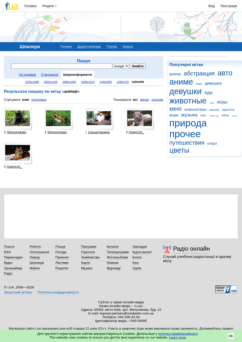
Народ (35, 257)
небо (203, 115)
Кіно (135, 263)
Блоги (137, 257)
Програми (88, 246)
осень (234, 116)
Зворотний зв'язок (18, 292)
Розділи (48, 6)
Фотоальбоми (117, 257)
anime (175, 74)
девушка (213, 83)
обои (225, 115)
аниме (181, 81)
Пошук (60, 246)
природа (188, 123)
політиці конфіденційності (178, 334)
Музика (86, 268)
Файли (35, 268)
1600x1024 (88, 81)
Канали (128, 46)
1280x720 (123, 81)
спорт (212, 143)
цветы (179, 150)
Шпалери (37, 263)
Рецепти (61, 268)
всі (135, 100)
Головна (30, 6)
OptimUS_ (135, 132)
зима (212, 103)
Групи (136, 268)
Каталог (113, 246)
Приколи (61, 257)
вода (199, 83)
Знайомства (90, 257)
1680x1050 (69, 81)
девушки (185, 91)
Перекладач (13, 257)
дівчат (144, 100)
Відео (8, 263)
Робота (35, 246)
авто (225, 73)
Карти (85, 263)
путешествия (186, 142)
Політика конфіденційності (58, 292)
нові (25, 100)
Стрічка (112, 46)
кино (175, 108)
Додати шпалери (89, 46)
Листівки (61, 263)
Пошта (9, 246)
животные (188, 100)
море (173, 115)
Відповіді (114, 268)
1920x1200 (51, 81)
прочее (185, 134)
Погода (60, 252)
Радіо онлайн (191, 248)
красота (228, 109)
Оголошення (39, 252)
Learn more (177, 337)
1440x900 (105, 81)
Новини (113, 263)
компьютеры (195, 109)
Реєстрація (229, 6)
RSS (7, 252)
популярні (38, 100)
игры (222, 101)
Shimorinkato (15, 132)
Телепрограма (118, 252)
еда (208, 92)
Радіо (8, 273)
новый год (213, 116)
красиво (214, 109)
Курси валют (142, 252)
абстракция (199, 73)
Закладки (139, 246)
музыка (189, 114)
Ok (231, 336)
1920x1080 (32, 81)
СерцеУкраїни (97, 132)
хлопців (157, 100)
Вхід (212, 6)
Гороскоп (88, 252)
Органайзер (13, 268)
